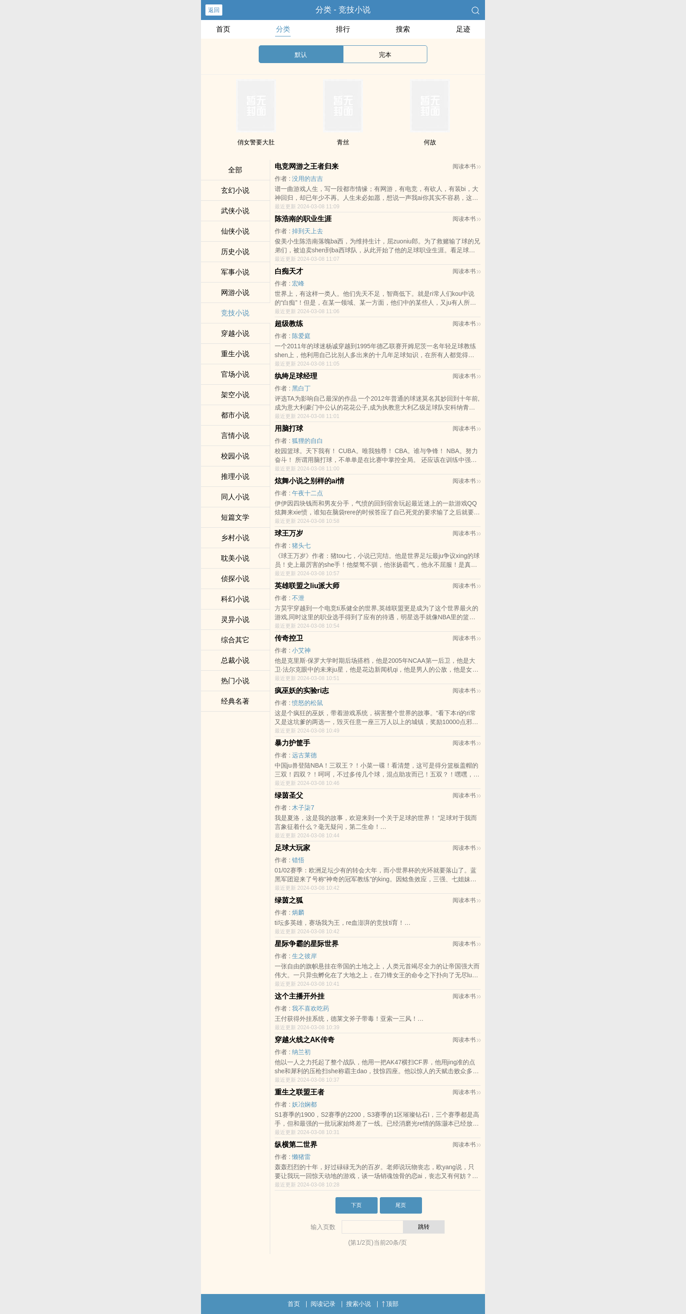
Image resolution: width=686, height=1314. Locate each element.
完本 (385, 54)
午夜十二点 (307, 493)
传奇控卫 (289, 638)
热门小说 (235, 681)
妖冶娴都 (304, 1104)
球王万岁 (289, 533)
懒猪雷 (301, 1156)
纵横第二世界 (296, 1144)
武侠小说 (235, 211)
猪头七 (301, 545)
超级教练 (289, 323)
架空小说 (235, 394)
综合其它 (235, 640)
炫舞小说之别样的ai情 (309, 481)
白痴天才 (289, 271)
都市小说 (235, 415)
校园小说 (235, 456)
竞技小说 (235, 313)
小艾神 (301, 650)
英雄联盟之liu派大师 (307, 585)
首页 (223, 29)
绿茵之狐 (289, 900)
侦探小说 (235, 578)
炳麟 (298, 912)
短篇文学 (235, 517)
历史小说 (235, 251)
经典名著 (235, 701)
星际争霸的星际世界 (307, 944)
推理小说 (235, 476)
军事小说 (235, 272)
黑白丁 (301, 388)
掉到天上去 (307, 231)
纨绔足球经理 (296, 376)
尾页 (400, 1205)
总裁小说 (235, 660)
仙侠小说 (235, 231)
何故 (430, 142)
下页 (356, 1205)
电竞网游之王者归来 (307, 166)
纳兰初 (301, 1051)
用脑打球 (289, 428)
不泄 (298, 597)
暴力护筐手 (292, 743)
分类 (283, 29)
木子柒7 (303, 807)
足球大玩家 (292, 848)
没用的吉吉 (307, 178)
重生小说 (235, 354)
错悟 (298, 860)
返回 (214, 10)
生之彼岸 (304, 956)
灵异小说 (235, 619)
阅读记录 (323, 1303)
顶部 (390, 1303)
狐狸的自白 (307, 440)
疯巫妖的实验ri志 (302, 690)
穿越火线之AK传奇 (305, 1039)
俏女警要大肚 (256, 142)
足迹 (463, 29)
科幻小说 (235, 599)
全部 (235, 170)
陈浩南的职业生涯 (303, 219)
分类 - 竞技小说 (343, 9)
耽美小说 (235, 558)
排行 (343, 29)
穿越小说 (235, 333)
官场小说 (235, 374)
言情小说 (235, 435)
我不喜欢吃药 (310, 1008)
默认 (301, 54)
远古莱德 (304, 755)
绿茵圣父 (289, 795)
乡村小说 (235, 538)
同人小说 (235, 497)
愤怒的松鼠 (307, 702)
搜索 (403, 29)
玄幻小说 (235, 190)
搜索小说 (358, 1303)
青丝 (343, 142)
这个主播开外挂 (299, 996)
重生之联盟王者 (299, 1092)
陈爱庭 (301, 335)
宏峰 (298, 283)
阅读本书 (467, 166)
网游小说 (235, 292)
